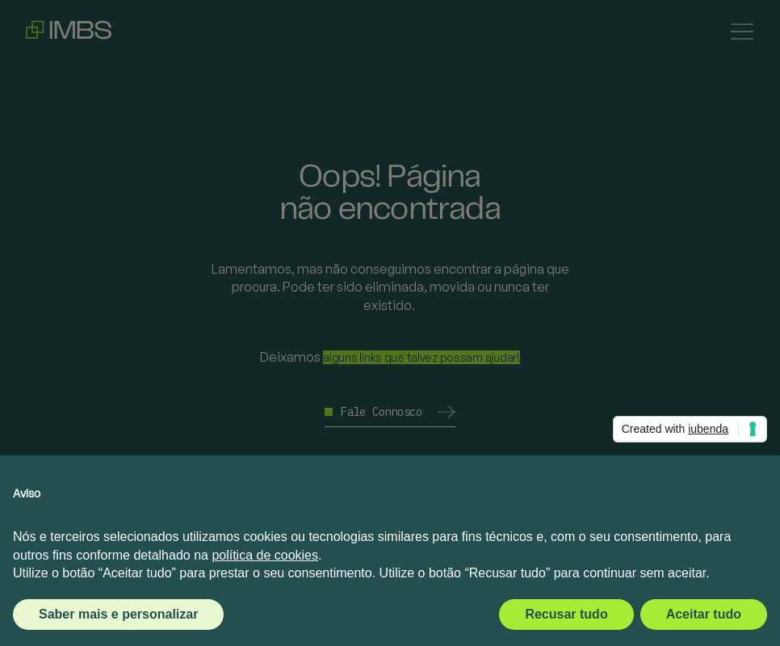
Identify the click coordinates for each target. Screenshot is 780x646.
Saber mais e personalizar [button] (118, 614)
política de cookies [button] (265, 555)
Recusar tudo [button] (566, 614)
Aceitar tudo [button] (703, 614)
